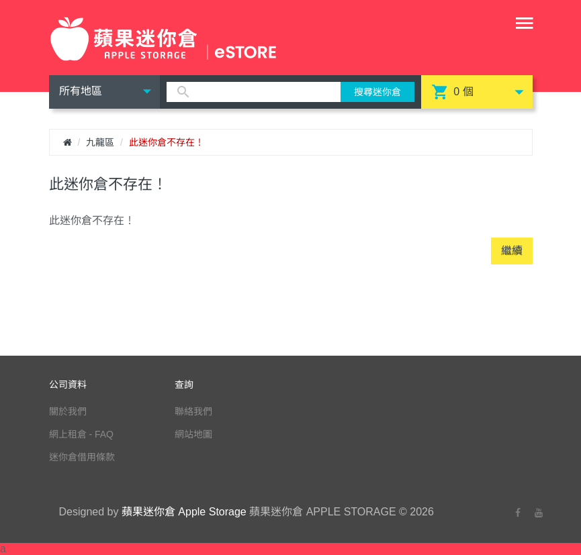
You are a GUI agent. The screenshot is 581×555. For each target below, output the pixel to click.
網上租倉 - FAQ (81, 434)
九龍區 (100, 142)
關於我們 (68, 411)
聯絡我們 (193, 411)
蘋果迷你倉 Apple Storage (184, 511)
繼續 (512, 250)
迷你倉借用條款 (82, 457)
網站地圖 (193, 434)
